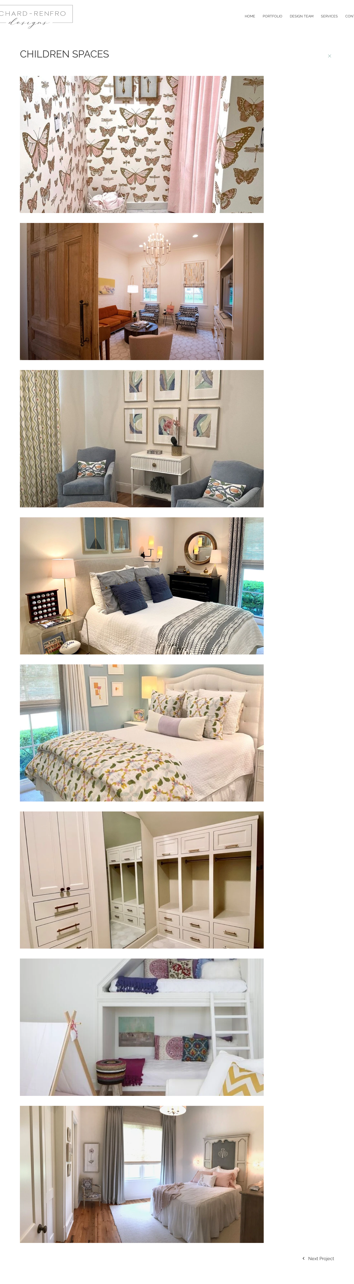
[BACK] (329, 56)
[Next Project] (318, 1258)
